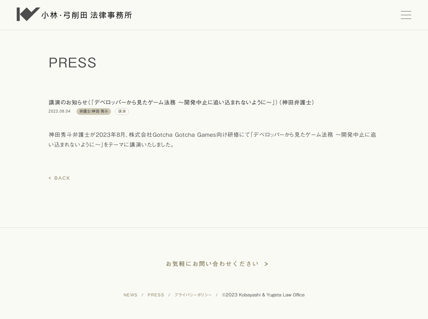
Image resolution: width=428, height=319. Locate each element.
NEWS (131, 295)
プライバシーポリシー (193, 295)
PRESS (156, 295)
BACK (63, 178)
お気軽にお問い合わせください (212, 264)
